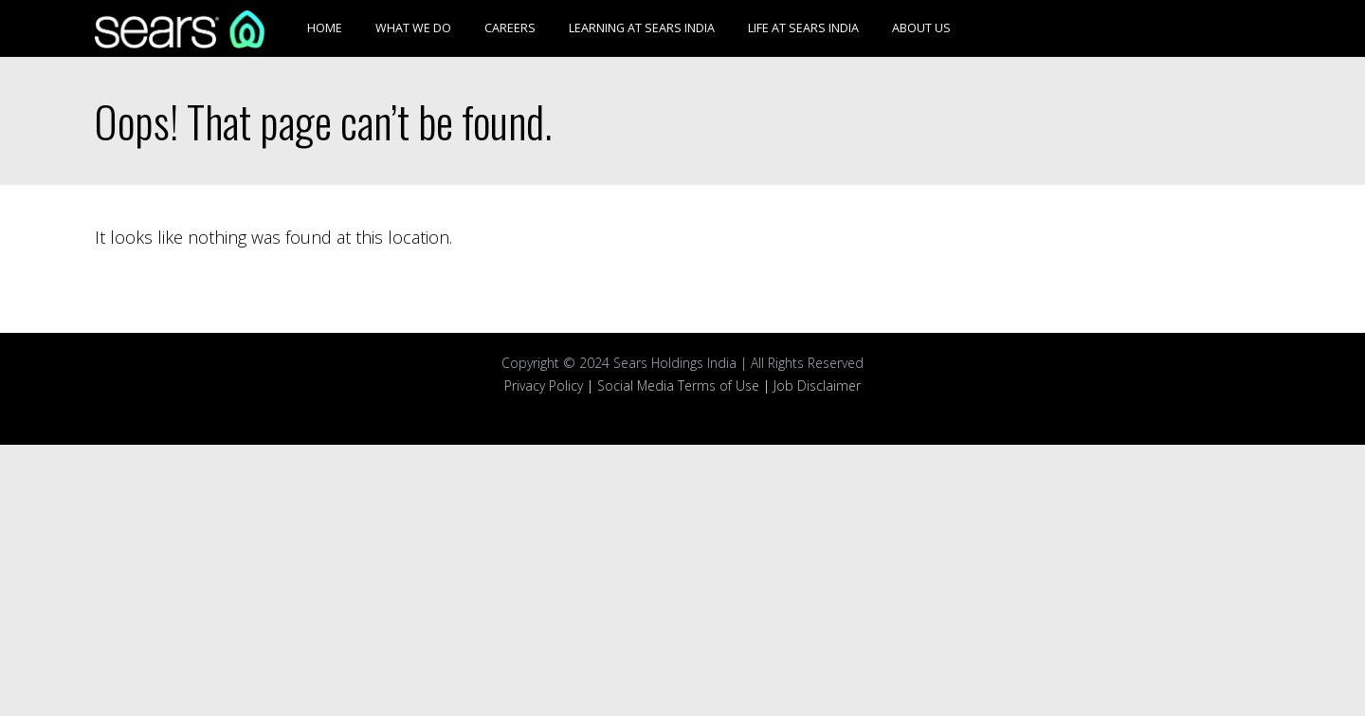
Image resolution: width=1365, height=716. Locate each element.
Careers (510, 28)
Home (324, 28)
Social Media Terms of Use (678, 385)
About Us (921, 28)
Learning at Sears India (642, 28)
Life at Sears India (803, 28)
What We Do (413, 28)
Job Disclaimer (817, 385)
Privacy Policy (543, 385)
